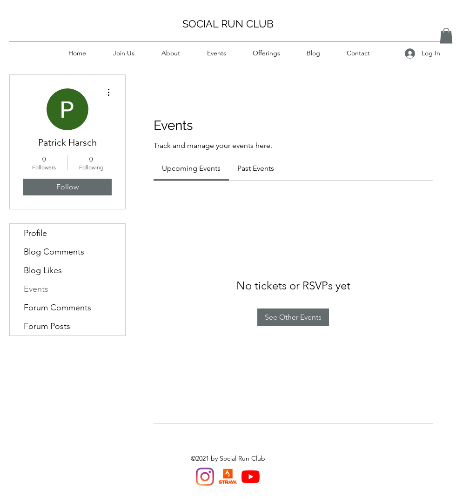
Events (36, 289)
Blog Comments (54, 252)
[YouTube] (250, 477)
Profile (35, 233)
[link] (191, 168)
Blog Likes (43, 270)
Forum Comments (57, 307)
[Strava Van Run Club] (228, 477)
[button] (446, 35)
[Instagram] (205, 477)
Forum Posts (47, 326)
